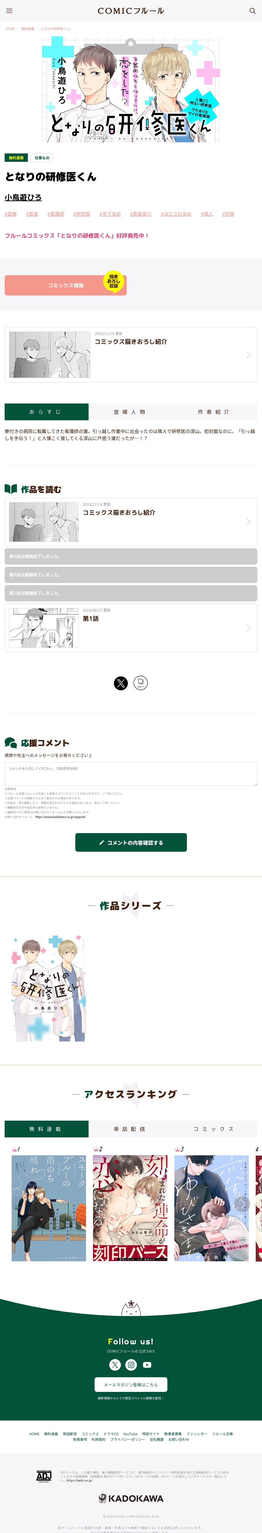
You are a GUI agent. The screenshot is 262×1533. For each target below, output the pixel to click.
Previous (20, 1204)
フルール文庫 (222, 1416)
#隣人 (207, 213)
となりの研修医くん (55, 29)
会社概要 (157, 1422)
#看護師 (55, 213)
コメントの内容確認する (131, 842)
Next (242, 1204)
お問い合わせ (178, 1422)
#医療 (11, 213)
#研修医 (81, 213)
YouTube (130, 1416)
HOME (10, 29)
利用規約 (99, 1422)
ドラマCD (111, 1416)
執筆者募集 (173, 1416)
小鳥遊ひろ (23, 197)
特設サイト (151, 1416)
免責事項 (80, 1422)
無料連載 (27, 29)
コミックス (90, 1416)
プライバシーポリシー (127, 1422)
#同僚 (228, 213)
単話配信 (70, 1416)
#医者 (32, 213)
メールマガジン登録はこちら (131, 1367)
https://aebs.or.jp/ (79, 1463)
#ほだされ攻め (176, 213)
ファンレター (196, 1416)
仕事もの (42, 157)
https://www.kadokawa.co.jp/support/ (60, 817)
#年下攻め (110, 213)
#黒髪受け (141, 213)
